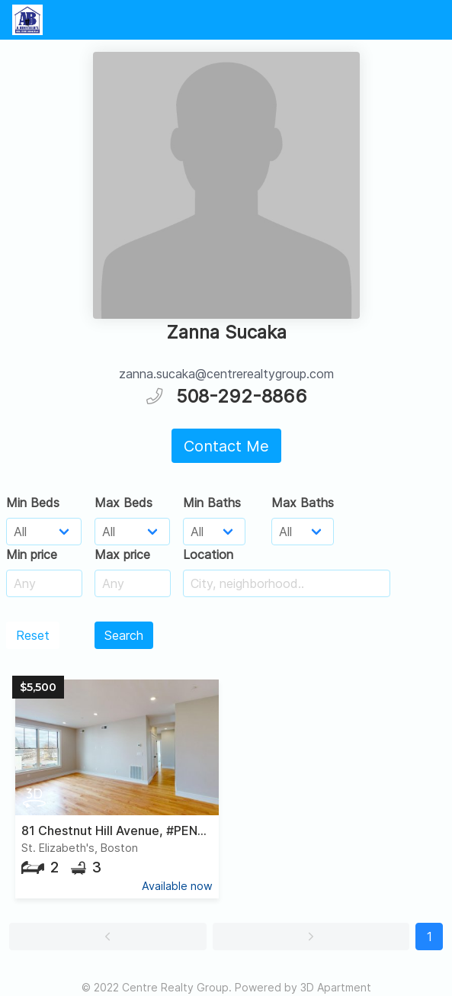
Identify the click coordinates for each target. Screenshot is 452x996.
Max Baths (302, 502)
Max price (122, 554)
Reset (33, 635)
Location (208, 554)
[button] (108, 936)
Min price (31, 554)
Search (123, 635)
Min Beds (32, 502)
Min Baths (212, 502)
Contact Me (226, 446)
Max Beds (123, 502)
